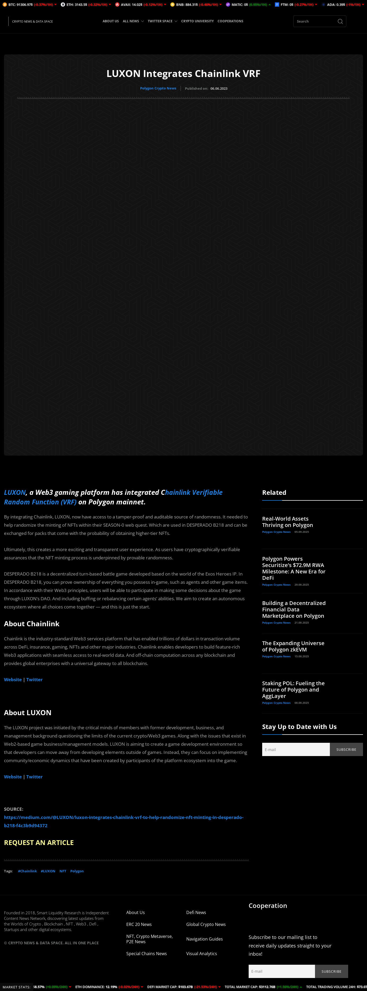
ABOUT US (111, 21)
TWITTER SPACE (162, 21)
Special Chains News (146, 953)
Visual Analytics (201, 953)
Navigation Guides (204, 939)
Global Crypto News (206, 924)
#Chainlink (27, 870)
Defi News (196, 912)
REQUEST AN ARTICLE (40, 842)
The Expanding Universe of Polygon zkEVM (293, 646)
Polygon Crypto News (158, 88)
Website (13, 679)
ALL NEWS (133, 21)
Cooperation (268, 905)
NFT (62, 870)
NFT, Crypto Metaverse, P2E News (149, 938)
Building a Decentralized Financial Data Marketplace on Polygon (294, 609)
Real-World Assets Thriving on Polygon (287, 521)
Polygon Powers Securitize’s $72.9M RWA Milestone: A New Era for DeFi (294, 568)
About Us (135, 912)
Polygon (77, 870)
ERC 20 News (139, 924)
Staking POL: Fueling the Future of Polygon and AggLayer (293, 689)
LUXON (15, 492)
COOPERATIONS (230, 21)
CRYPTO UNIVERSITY (197, 21)
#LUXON (48, 870)
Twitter (35, 679)
